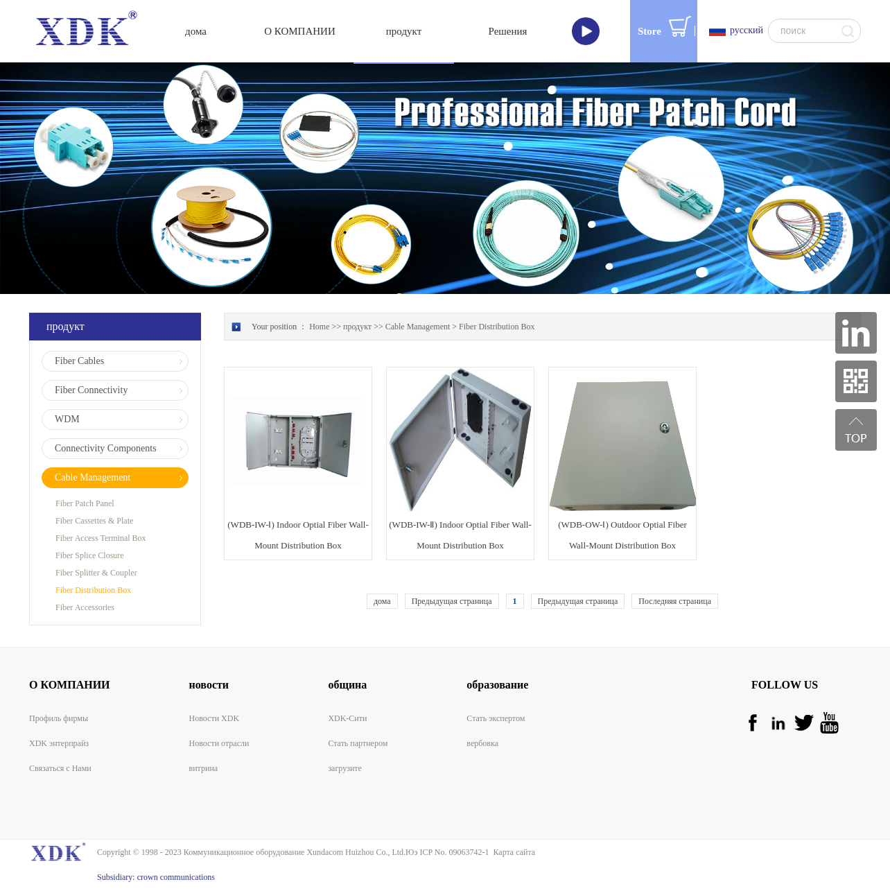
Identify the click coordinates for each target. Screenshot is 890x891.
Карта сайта (512, 852)
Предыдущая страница (452, 601)
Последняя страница (674, 601)
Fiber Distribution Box (496, 326)
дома (196, 31)
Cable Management (418, 326)
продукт (357, 326)
